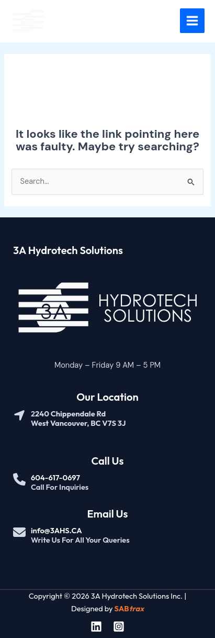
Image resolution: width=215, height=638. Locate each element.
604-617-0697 (55, 477)
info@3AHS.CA (56, 530)
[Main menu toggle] (192, 20)
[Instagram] (119, 626)
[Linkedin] (96, 626)
